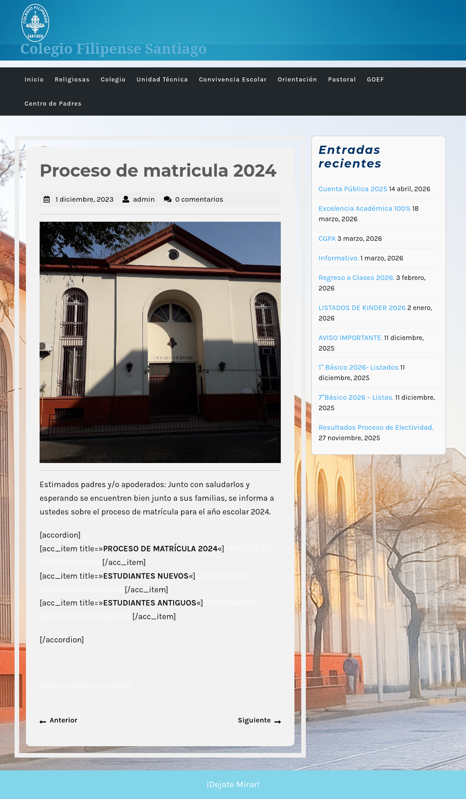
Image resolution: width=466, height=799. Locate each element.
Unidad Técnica (162, 79)
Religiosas (72, 79)
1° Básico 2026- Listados (359, 367)
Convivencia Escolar (233, 79)
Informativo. (339, 258)
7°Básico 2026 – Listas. (356, 397)
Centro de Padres (53, 103)
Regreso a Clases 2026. (357, 277)
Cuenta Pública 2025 (353, 188)
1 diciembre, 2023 (85, 199)
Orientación (297, 79)
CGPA (327, 238)
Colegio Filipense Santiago (113, 48)
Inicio (34, 79)
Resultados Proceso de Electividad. (376, 427)
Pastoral (342, 79)
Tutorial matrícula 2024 (85, 686)
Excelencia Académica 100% (364, 208)
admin (144, 199)
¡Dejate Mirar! (233, 784)
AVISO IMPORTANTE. (350, 337)
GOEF (375, 79)
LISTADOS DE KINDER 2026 (362, 307)
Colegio (113, 79)
